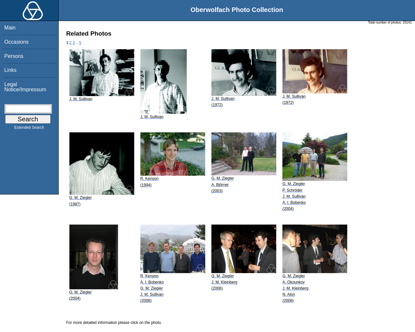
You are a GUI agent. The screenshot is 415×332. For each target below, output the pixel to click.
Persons (13, 56)
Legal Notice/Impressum (25, 87)
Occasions (16, 42)
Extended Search (29, 129)
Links (10, 70)
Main (10, 27)
